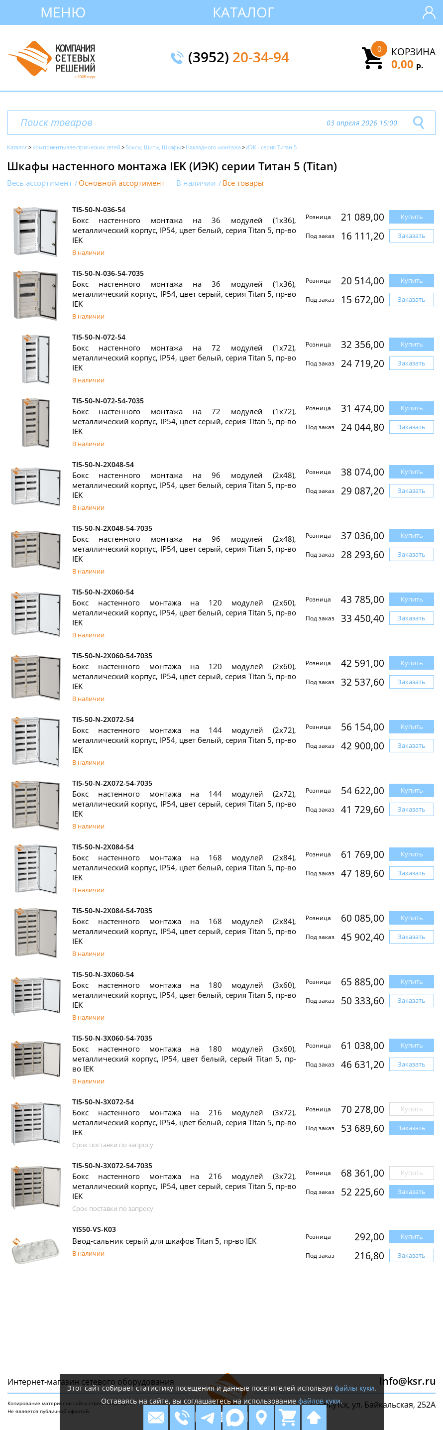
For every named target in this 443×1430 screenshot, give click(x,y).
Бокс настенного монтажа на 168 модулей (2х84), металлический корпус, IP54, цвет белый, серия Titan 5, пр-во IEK (184, 867)
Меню (63, 11)
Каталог (244, 11)
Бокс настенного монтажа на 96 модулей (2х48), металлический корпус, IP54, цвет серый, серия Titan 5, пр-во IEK (184, 549)
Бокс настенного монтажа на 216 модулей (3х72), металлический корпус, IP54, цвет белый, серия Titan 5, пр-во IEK (184, 1122)
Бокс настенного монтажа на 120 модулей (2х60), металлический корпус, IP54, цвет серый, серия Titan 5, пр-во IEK (184, 676)
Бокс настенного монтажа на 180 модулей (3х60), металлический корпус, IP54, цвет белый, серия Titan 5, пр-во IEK (184, 995)
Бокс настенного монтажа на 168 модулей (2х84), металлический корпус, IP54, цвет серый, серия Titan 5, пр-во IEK (184, 931)
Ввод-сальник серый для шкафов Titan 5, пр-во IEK (164, 1241)
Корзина (413, 51)
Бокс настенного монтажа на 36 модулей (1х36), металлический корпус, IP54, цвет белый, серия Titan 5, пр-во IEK (184, 230)
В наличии (196, 183)
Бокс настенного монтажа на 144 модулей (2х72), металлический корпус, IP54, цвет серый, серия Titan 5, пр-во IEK (184, 804)
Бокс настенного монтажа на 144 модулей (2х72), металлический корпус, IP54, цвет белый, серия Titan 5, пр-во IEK (184, 740)
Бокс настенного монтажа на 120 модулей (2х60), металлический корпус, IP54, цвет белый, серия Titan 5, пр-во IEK (184, 612)
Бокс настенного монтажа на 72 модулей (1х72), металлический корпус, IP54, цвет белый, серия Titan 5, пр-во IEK (184, 357)
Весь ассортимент (39, 183)
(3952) (238, 57)
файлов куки (319, 1401)
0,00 (407, 63)
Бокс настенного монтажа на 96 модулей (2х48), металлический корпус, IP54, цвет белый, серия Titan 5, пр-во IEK (184, 485)
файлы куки (354, 1388)
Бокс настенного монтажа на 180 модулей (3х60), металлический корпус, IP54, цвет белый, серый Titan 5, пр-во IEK (184, 1058)
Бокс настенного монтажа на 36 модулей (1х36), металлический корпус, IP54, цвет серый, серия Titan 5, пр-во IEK (184, 294)
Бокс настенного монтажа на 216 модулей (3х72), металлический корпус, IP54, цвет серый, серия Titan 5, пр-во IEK (184, 1186)
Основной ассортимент (122, 183)
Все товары (243, 183)
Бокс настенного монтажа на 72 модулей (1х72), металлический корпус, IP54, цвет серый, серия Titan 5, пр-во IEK (184, 421)
